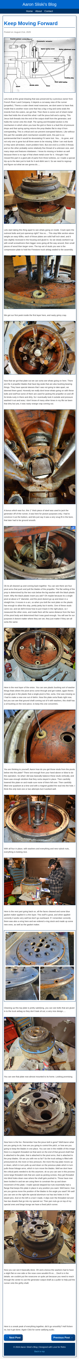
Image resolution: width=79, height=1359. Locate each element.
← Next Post (13, 1337)
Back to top (39, 1351)
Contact (48, 11)
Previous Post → (63, 1337)
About (38, 11)
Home (29, 11)
